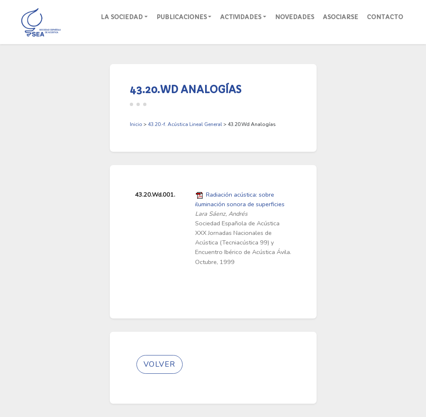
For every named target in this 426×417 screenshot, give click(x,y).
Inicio (136, 124)
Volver (160, 364)
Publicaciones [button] (181, 17)
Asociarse (340, 17)
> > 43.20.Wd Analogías (203, 124)
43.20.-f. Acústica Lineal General (185, 124)
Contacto (385, 17)
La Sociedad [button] (122, 17)
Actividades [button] (240, 17)
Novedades (294, 17)
